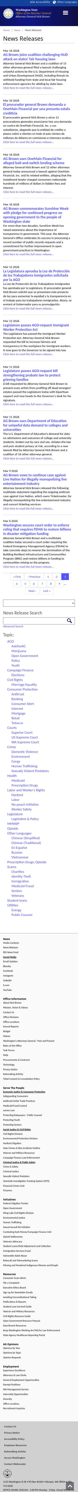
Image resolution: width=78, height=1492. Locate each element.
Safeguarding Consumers (15, 1096)
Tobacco (17, 723)
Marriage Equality (24, 684)
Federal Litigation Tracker (15, 1203)
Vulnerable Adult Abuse (15, 1255)
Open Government (24, 656)
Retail (15, 718)
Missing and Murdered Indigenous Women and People (30, 1265)
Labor (15, 800)
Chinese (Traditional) (26, 843)
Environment (20, 756)
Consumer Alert (22, 704)
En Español (19, 847)
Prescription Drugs (24, 785)
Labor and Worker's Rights (26, 790)
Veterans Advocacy (12, 1241)
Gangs (15, 761)
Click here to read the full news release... (28, 88)
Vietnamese (19, 857)
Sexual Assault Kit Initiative (16, 1227)
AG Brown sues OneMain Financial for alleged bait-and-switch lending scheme (33, 160)
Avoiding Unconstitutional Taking (19, 1297)
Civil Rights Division (13, 1134)
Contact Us (8, 1012)
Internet (17, 708)
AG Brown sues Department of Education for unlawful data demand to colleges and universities (35, 425)
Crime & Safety (10, 1166)
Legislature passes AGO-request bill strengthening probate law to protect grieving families (32, 375)
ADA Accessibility (40, 2)
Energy (16, 910)
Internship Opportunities (15, 1394)
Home (6, 30)
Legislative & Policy (25, 819)
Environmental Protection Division (20, 1138)
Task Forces (9, 1050)
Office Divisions (11, 1017)
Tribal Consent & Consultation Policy (21, 1079)
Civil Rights (15, 680)
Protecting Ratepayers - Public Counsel (22, 1115)
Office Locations (11, 1022)
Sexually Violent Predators (30, 771)
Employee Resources (15, 1445)
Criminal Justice (11, 1171)
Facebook (8, 971)
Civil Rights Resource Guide (17, 1316)
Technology (9, 1064)
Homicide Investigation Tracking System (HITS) (26, 1181)
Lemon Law (9, 1110)
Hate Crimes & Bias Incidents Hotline (21, 1148)
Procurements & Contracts (16, 1060)
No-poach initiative (25, 804)
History (6, 1036)
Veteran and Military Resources (19, 1153)
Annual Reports (11, 1026)
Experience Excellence (14, 1370)
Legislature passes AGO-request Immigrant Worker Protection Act (36, 327)
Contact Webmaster (15, 1464)
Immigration (20, 881)
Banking (17, 699)
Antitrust (17, 694)
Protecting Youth (11, 1120)
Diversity (7, 1399)
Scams (11, 867)
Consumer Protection (22, 689)
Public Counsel (21, 915)
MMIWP (13, 823)
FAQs (5, 1055)
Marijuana (18, 651)
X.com (6, 985)
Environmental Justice (14, 1217)
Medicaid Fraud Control (15, 1106)
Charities (17, 871)
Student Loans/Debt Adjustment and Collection (27, 1246)
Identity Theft (21, 876)
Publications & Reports (14, 1302)
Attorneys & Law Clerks (14, 1375)
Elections (17, 675)
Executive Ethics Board (14, 1287)
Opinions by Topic (12, 1352)
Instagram (8, 975)
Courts (12, 728)
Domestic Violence (24, 752)
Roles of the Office (12, 1045)
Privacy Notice (10, 1069)
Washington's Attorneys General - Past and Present (28, 1041)
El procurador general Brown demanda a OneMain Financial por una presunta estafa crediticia (36, 108)
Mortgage (18, 713)
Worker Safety (21, 809)
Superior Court (21, 732)
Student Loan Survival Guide (17, 1306)
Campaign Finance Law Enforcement (21, 1157)
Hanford (17, 795)
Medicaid (18, 780)
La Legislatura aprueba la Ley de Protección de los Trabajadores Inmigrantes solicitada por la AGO (36, 275)
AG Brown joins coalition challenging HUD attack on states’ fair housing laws (35, 56)
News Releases (10, 947)
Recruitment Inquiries (14, 1408)
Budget (6, 1031)
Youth (15, 665)
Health (12, 776)
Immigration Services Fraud (17, 1251)
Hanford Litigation (12, 1143)
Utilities (12, 905)
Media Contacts (11, 943)
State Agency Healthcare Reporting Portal (24, 1335)
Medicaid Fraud (22, 886)
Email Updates (10, 961)
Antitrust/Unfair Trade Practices (19, 1101)
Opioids (12, 828)
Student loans (17, 900)
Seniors (16, 891)
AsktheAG (18, 646)
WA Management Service (16, 1389)
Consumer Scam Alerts (14, 1278)
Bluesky (7, 966)
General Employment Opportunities (21, 1380)
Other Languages (65, 2)
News (17, 30)
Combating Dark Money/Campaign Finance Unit (27, 1232)
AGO (10, 641)
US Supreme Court (24, 737)
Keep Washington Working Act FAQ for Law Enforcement (31, 1330)
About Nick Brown (12, 1002)
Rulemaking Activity (13, 1074)
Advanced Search (13, 626)
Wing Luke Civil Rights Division (18, 1213)
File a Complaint (11, 1283)
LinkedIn (7, 980)
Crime (11, 747)
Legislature (15, 814)
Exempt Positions (11, 1384)
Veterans (17, 895)
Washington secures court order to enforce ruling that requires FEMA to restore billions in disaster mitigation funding (37, 529)
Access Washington (14, 1457)
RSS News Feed (10, 952)
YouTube (7, 990)
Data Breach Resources (14, 1325)
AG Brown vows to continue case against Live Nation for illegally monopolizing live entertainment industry (35, 479)
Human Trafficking (24, 766)
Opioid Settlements (12, 1236)
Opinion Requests (12, 1357)
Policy (15, 660)
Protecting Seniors (12, 1124)
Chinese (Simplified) (25, 838)
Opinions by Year (11, 1348)
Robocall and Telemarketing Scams (20, 1260)
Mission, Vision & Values (15, 1007)
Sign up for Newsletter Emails (18, 1292)
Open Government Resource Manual (21, 1321)
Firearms (7, 1190)
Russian (16, 852)
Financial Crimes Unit (14, 1186)
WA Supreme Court (25, 742)
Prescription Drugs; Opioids (26, 862)
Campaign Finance (20, 670)
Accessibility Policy (14, 1438)
